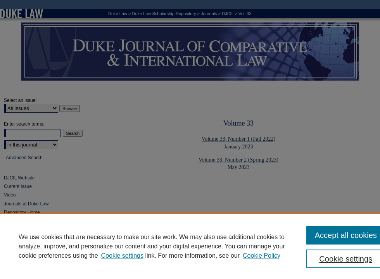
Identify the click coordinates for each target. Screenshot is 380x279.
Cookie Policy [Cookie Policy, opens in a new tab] (261, 255)
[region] (190, 246)
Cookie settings (122, 255)
